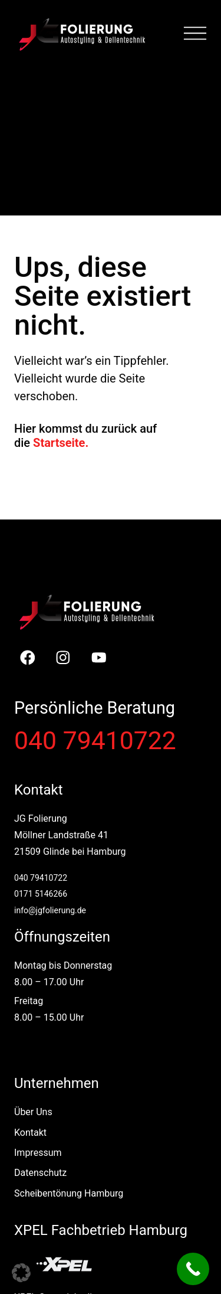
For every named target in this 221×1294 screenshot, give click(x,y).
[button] (21, 1272)
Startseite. (60, 443)
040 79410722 (95, 740)
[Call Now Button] (193, 1269)
